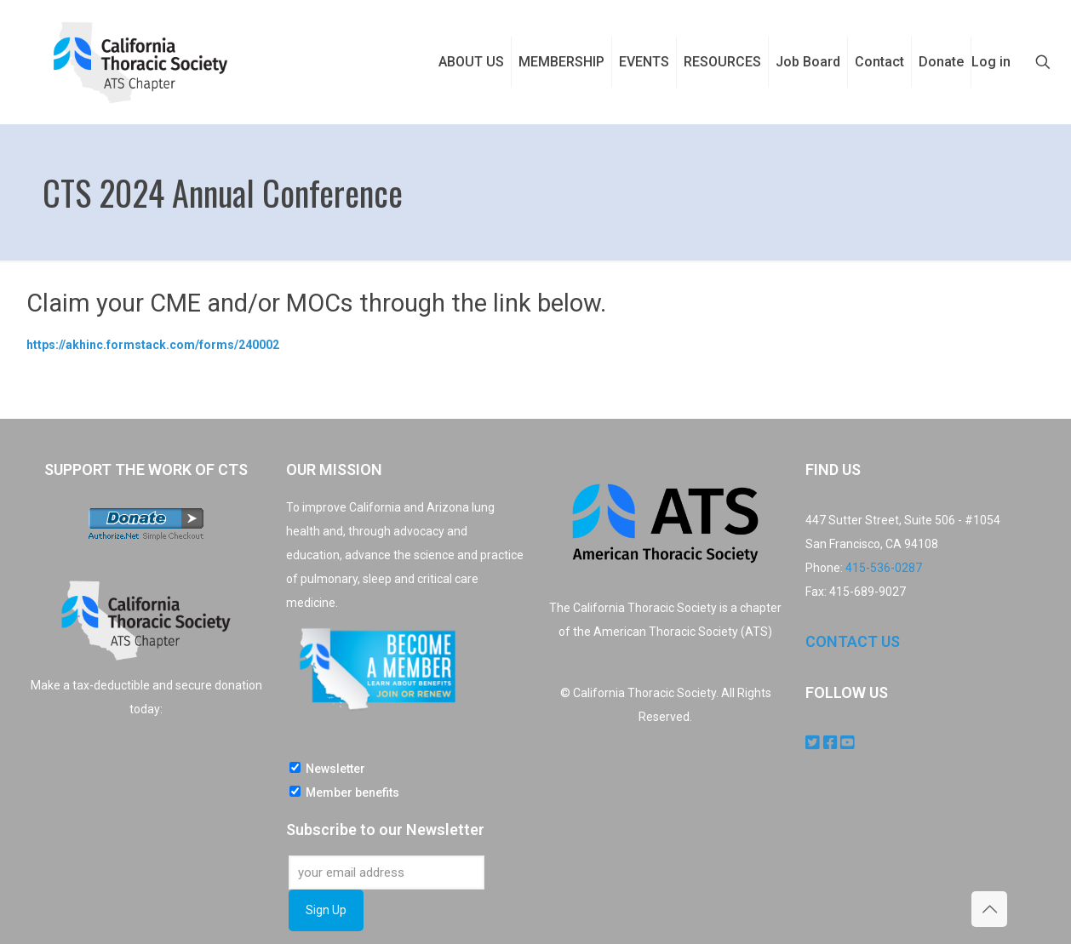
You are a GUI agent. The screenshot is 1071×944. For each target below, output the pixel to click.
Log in (991, 62)
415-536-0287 (883, 568)
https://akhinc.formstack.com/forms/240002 (152, 345)
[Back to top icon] (989, 909)
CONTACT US (852, 641)
